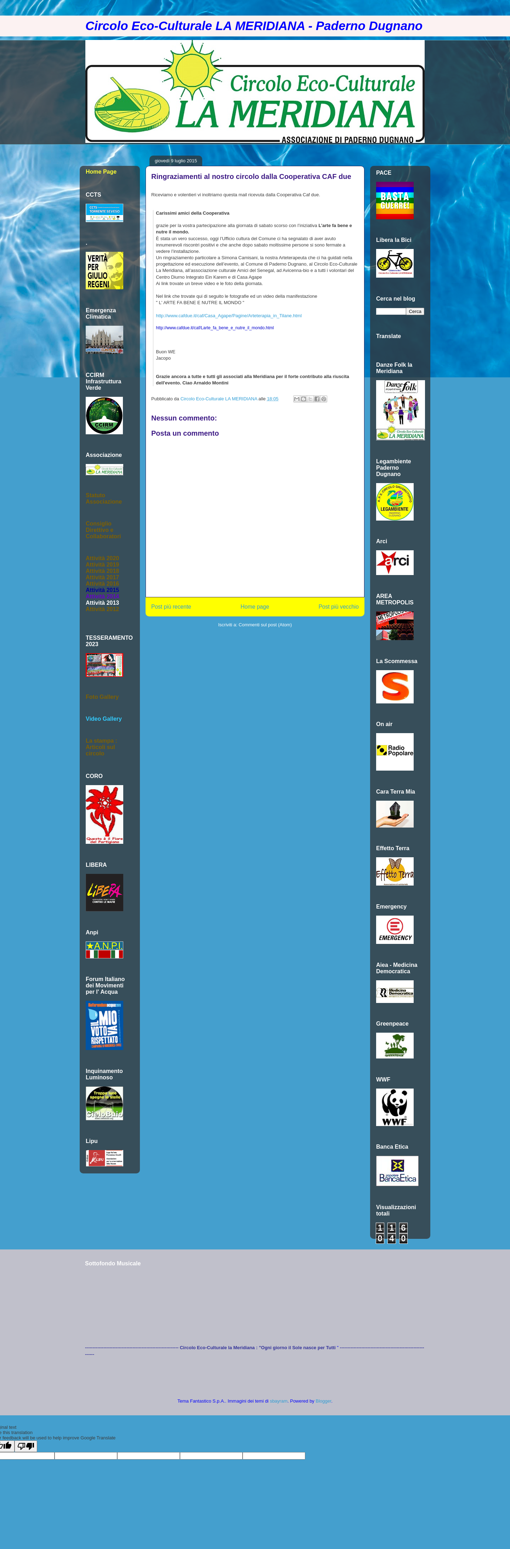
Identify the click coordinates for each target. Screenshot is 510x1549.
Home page (254, 607)
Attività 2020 (102, 558)
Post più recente (171, 607)
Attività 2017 (102, 577)
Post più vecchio (338, 607)
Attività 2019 (102, 565)
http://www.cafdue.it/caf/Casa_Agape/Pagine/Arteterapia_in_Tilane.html (228, 315)
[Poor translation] (26, 1446)
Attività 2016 (102, 584)
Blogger (323, 1401)
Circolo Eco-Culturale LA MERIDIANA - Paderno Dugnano (254, 26)
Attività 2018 (102, 571)
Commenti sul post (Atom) (265, 624)
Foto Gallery (102, 697)
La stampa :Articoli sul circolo (101, 747)
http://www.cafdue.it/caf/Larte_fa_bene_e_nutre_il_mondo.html (215, 327)
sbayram (279, 1401)
